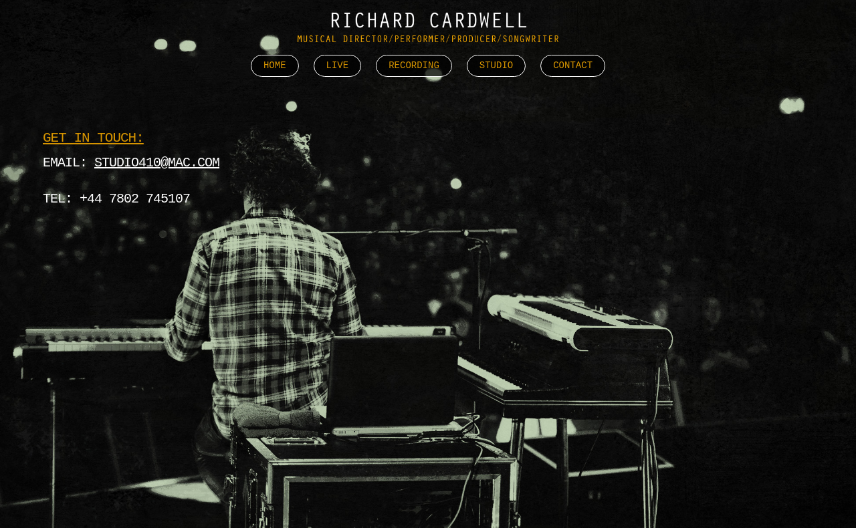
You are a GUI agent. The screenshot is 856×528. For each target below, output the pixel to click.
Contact (573, 65)
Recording (414, 65)
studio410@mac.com (156, 163)
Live (337, 65)
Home (274, 65)
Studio (496, 65)
